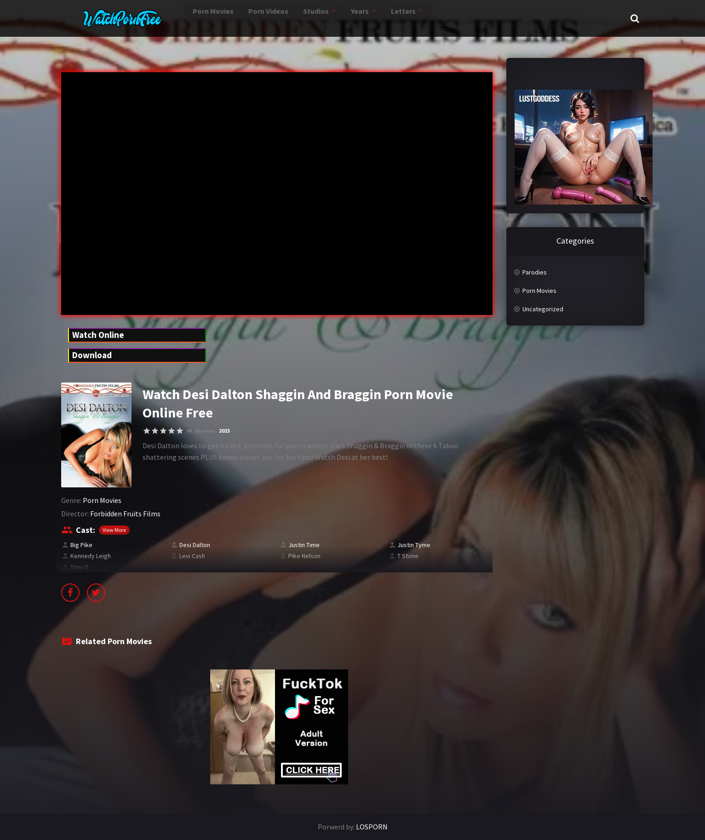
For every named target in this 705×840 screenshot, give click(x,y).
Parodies (534, 272)
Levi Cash (192, 556)
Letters (374, 18)
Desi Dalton (194, 545)
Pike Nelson (304, 556)
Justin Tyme (413, 545)
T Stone (407, 556)
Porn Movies (178, 18)
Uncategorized (542, 309)
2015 (224, 430)
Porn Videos (235, 18)
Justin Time (304, 545)
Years (330, 18)
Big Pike (81, 545)
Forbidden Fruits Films (125, 513)
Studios (285, 18)
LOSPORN (372, 826)
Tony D (79, 567)
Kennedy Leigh (90, 556)
